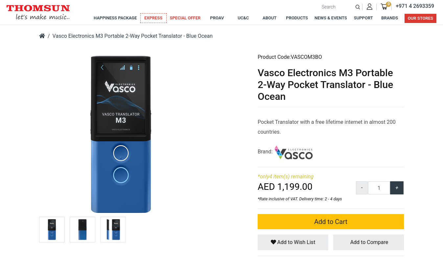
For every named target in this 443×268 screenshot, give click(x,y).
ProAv (217, 17)
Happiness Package (115, 17)
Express (153, 17)
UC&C (243, 17)
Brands (389, 17)
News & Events (331, 17)
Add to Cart (330, 222)
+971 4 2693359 (415, 6)
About (269, 17)
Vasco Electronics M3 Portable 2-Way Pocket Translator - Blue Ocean (133, 36)
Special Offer (185, 17)
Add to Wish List (293, 242)
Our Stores (420, 18)
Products (297, 17)
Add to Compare (368, 242)
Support (363, 17)
